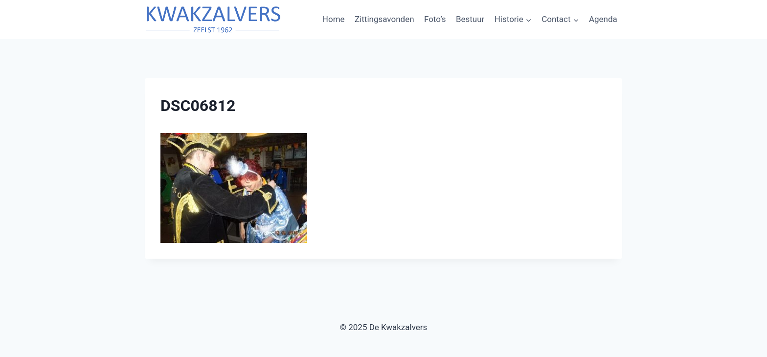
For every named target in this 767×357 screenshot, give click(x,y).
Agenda (603, 19)
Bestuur (470, 19)
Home (333, 19)
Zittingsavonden (384, 19)
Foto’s (435, 19)
